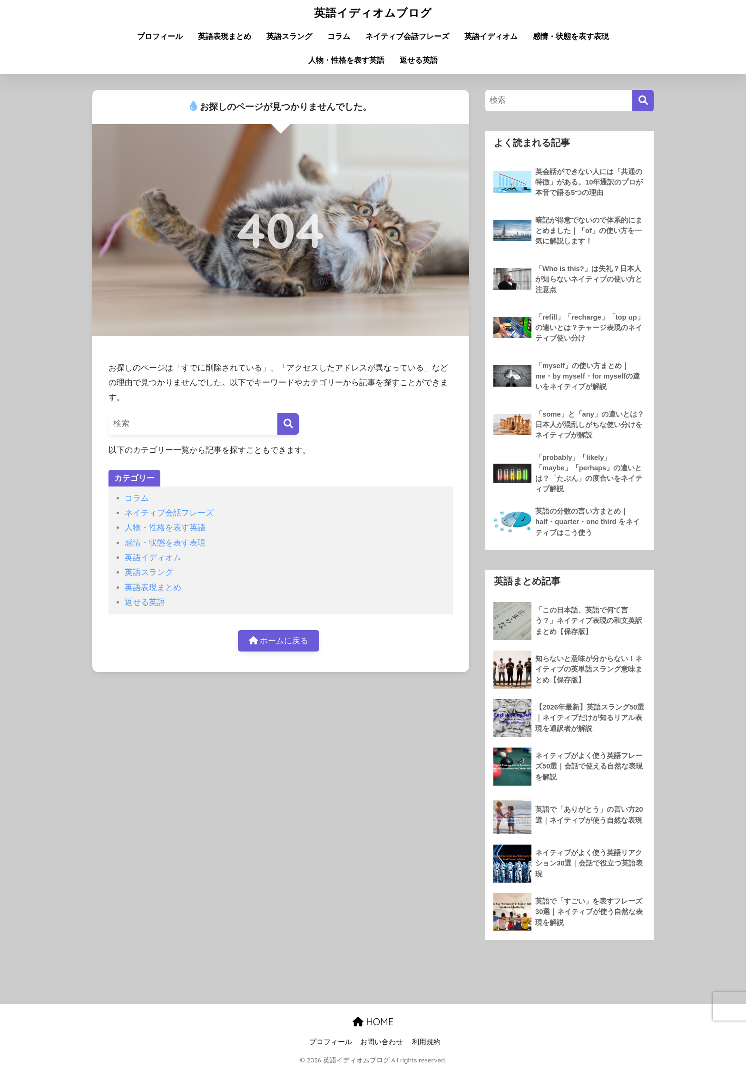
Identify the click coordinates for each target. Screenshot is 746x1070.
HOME (373, 1022)
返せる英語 (419, 60)
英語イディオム (491, 36)
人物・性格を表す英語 (346, 60)
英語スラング (289, 36)
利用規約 (426, 1042)
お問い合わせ (381, 1042)
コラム (338, 36)
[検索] (288, 424)
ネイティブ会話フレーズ (407, 36)
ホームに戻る (279, 640)
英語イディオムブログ (373, 12)
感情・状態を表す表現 (571, 36)
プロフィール (160, 36)
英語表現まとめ (224, 36)
